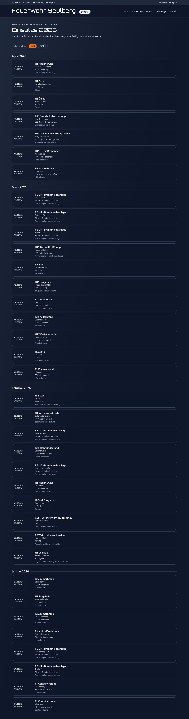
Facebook (163, 2)
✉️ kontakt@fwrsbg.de (43, 2)
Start (125, 11)
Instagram (173, 2)
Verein (149, 11)
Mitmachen (137, 11)
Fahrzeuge (161, 11)
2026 (33, 46)
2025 (42, 46)
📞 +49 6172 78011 (21, 2)
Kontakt (173, 11)
